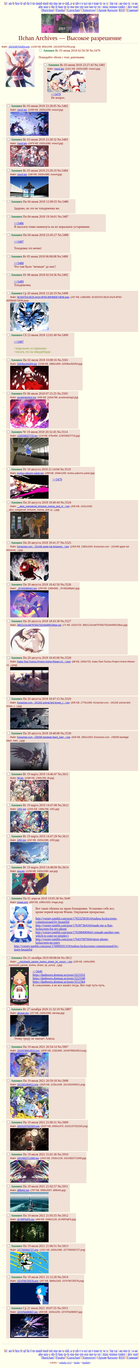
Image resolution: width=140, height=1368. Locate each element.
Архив (102, 10)
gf (24, 3)
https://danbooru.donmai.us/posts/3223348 (59, 978)
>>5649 (37, 971)
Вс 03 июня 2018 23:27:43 (69, 65)
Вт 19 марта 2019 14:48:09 (32, 867)
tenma (113, 6)
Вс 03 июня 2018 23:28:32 (31, 139)
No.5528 (65, 657)
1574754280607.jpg (27, 1312)
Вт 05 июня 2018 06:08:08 (31, 256)
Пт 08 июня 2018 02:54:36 (32, 274)
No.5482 (62, 106)
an (10, 3)
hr (28, 3)
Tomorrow (88, 10)
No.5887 (65, 1009)
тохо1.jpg (59, 68)
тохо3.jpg (22, 143)
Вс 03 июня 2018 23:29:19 (31, 170)
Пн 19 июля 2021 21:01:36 (32, 1154)
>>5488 (19, 263)
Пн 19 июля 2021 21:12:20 (32, 1277)
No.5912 (63, 1215)
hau (60, 6)
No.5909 (63, 1122)
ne (60, 3)
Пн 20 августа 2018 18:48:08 (33, 733)
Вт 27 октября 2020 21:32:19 (33, 1009)
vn (99, 6)
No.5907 (63, 1046)
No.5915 (62, 1308)
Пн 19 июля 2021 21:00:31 (32, 1122)
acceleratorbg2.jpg (26, 397)
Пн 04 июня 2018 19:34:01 (32, 216)
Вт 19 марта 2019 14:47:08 (32, 805)
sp (89, 3)
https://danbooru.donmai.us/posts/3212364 (59, 981)
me (77, 6)
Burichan (47, 10)
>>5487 (19, 241)
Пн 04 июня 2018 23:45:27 (32, 235)
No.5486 (63, 201)
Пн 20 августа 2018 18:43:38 (33, 621)
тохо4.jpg (22, 174)
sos (86, 6)
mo (125, 3)
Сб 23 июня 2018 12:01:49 (32, 335)
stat (135, 6)
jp (65, 6)
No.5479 (94, 50)
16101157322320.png (28, 1126)
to (95, 6)
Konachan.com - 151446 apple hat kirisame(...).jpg (43, 546)
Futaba (60, 10)
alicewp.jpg (22, 1013)
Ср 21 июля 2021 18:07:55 (31, 1308)
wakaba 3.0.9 (65, 1362)
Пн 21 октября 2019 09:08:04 (33, 957)
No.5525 (65, 542)
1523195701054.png (19, 46)
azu (46, 6)
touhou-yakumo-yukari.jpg (30, 473)
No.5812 (66, 957)
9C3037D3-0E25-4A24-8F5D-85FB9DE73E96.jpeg (43, 297)
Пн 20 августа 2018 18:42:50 (33, 584)
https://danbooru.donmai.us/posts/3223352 (59, 974)
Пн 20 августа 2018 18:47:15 (33, 698)
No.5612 (63, 805)
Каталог (112, 10)
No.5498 (62, 293)
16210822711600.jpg (28, 1158)
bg (111, 3)
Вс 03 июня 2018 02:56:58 (64, 50)
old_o (68, 3)
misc (106, 6)
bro (17, 3)
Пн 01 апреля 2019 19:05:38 (33, 898)
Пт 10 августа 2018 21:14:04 (33, 469)
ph (77, 3)
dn (53, 6)
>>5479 (56, 94)
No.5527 (65, 621)
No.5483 (62, 139)
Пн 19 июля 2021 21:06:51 (32, 1246)
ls (68, 6)
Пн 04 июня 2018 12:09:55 (32, 201)
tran (96, 3)
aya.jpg (21, 871)
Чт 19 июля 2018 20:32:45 (31, 432)
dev (130, 6)
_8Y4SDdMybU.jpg (27, 588)
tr (129, 3)
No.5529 (65, 698)
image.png (22, 902)
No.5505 (62, 393)
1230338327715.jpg (27, 435)
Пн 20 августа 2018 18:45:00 (33, 657)
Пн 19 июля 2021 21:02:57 (32, 1186)
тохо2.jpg (22, 110)
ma (72, 6)
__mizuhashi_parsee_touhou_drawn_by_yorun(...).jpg (44, 961)
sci (85, 3)
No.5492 (62, 274)
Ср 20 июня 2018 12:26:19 (32, 293)
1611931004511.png (27, 1084)
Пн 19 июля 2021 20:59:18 (32, 1080)
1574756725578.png (27, 1281)
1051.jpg (21, 809)
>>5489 (19, 281)
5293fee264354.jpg (27, 364)
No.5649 (65, 898)
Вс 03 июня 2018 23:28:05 (31, 106)
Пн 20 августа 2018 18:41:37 (33, 542)
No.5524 (65, 502)
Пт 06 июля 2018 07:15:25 (31, 393)
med (45, 3)
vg (115, 3)
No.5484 (62, 170)
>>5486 (19, 223)
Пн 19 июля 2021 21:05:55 (32, 1215)
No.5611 (63, 774)
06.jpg (20, 778)
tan (91, 6)
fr (21, 3)
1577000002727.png (27, 1250)
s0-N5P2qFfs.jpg (25, 1219)
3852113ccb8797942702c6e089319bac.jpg (39, 625)
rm (81, 6)
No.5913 (63, 1246)
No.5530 (65, 733)
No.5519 (65, 469)
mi (51, 3)
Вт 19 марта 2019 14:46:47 (32, 774)
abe (40, 6)
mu (55, 3)
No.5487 (63, 216)
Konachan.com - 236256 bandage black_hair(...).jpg (43, 737)
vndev (122, 6)
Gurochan (73, 10)
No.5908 (63, 1080)
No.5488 (63, 235)
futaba (77, 1362)
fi (56, 6)
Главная (132, 10)
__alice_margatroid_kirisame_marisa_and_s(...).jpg (43, 506)
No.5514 (62, 432)
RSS (121, 10)
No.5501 (63, 360)
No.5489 (62, 256)
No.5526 (65, 584)
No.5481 (99, 65)
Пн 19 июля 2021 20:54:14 (32, 1046)
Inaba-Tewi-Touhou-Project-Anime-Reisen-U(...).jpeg (44, 661)
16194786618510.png (28, 1050)
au (120, 3)
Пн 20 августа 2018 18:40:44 (33, 502)
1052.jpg (21, 840)
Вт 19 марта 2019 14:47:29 (32, 836)
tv (101, 3)
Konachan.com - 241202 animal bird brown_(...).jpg (43, 702)
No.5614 (63, 867)
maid (39, 3)
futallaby (86, 1362)
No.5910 (63, 1154)
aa (136, 3)
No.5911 (63, 1186)
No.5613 (63, 836)
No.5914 (63, 1277)
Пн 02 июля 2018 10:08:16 (32, 360)
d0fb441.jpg (23, 1190)
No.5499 (63, 335)
